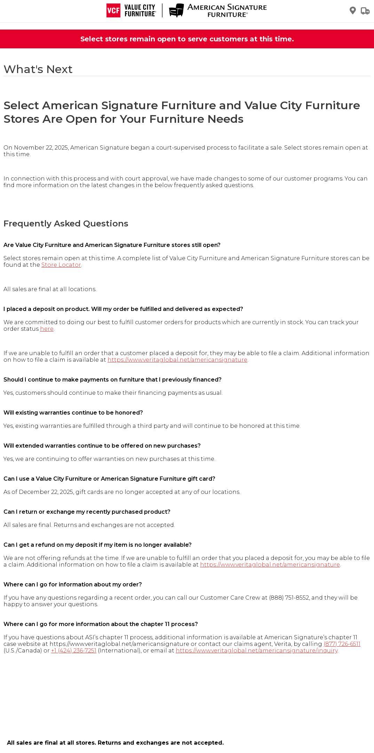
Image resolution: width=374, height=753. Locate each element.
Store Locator (61, 265)
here (47, 329)
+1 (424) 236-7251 (73, 650)
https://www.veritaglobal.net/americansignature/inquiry (256, 650)
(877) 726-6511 (342, 644)
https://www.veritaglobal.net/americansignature (177, 360)
